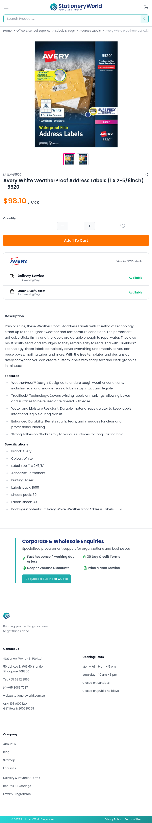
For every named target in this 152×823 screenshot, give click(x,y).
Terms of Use (133, 819)
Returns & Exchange (17, 786)
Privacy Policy (113, 819)
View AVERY (129, 261)
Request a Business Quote (46, 578)
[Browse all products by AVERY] (19, 261)
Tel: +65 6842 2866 (16, 679)
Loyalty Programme (17, 794)
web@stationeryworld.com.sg (24, 696)
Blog (6, 752)
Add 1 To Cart (76, 240)
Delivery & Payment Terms (21, 778)
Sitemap (9, 760)
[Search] (144, 19)
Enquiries (9, 768)
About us (9, 744)
